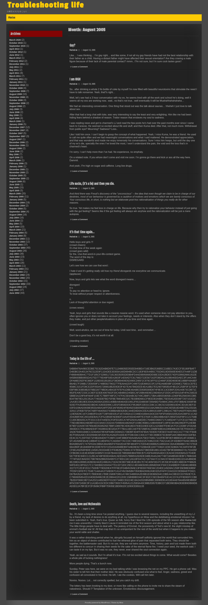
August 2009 (15, 94)
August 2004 (15, 214)
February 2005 (16, 196)
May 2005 (14, 187)
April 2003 (14, 263)
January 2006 (16, 166)
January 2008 (16, 124)
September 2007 (17, 136)
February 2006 (16, 163)
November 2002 (17, 278)
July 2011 (14, 67)
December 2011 (17, 64)
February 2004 (16, 233)
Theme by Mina (117, 602)
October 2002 (16, 281)
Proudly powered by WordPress (97, 602)
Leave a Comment (80, 67)
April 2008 (14, 118)
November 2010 (17, 85)
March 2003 (15, 266)
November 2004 (17, 205)
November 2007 (17, 130)
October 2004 (16, 208)
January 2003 (16, 272)
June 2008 (14, 112)
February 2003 (16, 269)
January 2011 (16, 82)
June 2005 (14, 184)
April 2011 (14, 73)
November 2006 (17, 145)
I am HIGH (75, 79)
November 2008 (17, 97)
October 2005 (16, 175)
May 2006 (14, 154)
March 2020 (15, 40)
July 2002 (14, 290)
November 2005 (17, 172)
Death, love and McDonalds (85, 504)
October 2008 (16, 100)
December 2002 (17, 275)
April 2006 (14, 157)
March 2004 (15, 230)
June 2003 (14, 257)
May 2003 (14, 260)
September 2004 (17, 211)
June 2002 (14, 293)
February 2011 (16, 79)
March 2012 (15, 58)
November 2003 (17, 242)
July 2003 (14, 254)
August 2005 (15, 181)
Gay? (72, 45)
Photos (11, 17)
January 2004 (16, 236)
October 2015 (16, 43)
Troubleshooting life (47, 5)
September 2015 (17, 46)
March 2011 (15, 76)
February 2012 (16, 61)
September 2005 (17, 178)
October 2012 (16, 52)
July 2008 (14, 109)
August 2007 (15, 139)
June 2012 (14, 55)
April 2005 (14, 190)
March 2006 (15, 160)
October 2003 (16, 245)
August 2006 (15, 148)
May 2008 (14, 115)
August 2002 (15, 287)
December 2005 (17, 169)
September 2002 (17, 284)
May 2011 (14, 70)
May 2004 (14, 224)
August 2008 (15, 106)
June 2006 (14, 151)
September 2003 (17, 248)
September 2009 (17, 91)
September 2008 (17, 103)
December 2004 (17, 202)
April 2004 (14, 227)
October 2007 (16, 133)
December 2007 (17, 127)
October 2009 (16, 88)
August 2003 (15, 251)
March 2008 (15, 121)
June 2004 (14, 220)
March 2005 (15, 193)
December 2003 (17, 239)
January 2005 (16, 199)
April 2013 (14, 49)
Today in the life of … (82, 359)
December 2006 (17, 142)
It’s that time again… (82, 232)
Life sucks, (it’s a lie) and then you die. (92, 184)
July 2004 (14, 217)
